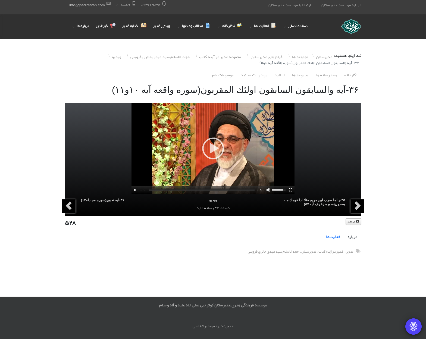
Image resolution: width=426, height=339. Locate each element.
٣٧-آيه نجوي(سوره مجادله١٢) (102, 200)
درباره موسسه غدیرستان (341, 5)
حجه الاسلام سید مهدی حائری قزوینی (273, 251)
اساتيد (279, 75)
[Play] (135, 190)
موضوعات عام (223, 75)
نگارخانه (351, 75)
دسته (225, 208)
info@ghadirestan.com (87, 5)
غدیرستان (308, 251)
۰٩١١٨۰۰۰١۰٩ (122, 5)
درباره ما (83, 26)
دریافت (353, 221)
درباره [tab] (352, 237)
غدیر (349, 251)
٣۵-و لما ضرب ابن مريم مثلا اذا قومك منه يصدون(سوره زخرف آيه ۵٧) (314, 202)
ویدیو (213, 200)
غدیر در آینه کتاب (330, 251)
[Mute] (268, 190)
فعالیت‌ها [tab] (333, 237)
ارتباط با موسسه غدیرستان (289, 5)
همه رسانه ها (326, 75)
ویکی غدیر (161, 26)
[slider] (202, 190)
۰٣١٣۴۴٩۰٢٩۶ (151, 5)
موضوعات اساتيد (254, 75)
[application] (213, 148)
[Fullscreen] (291, 190)
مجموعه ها (300, 75)
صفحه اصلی (298, 26)
